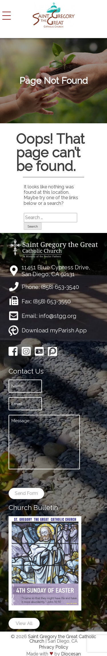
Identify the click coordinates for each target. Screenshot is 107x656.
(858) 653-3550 (52, 301)
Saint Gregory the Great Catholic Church (62, 639)
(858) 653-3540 (60, 287)
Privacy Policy (53, 647)
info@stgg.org (57, 316)
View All (24, 623)
